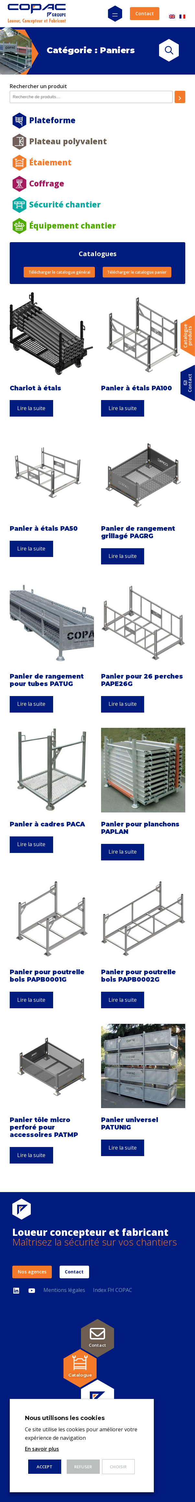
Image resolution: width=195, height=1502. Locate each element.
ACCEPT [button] (44, 1467)
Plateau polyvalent (68, 141)
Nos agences (32, 1272)
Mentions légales (64, 1290)
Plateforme (52, 120)
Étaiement (50, 162)
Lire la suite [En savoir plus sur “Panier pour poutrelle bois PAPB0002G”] (123, 999)
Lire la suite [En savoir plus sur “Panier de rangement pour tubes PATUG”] (31, 703)
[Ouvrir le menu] (115, 14)
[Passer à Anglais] (172, 14)
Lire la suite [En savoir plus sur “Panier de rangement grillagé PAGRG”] (123, 556)
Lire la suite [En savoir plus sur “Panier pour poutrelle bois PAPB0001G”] (31, 999)
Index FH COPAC (112, 1290)
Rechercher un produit (38, 86)
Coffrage (46, 183)
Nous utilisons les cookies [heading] (65, 1418)
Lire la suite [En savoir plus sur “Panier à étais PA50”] (31, 548)
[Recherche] (180, 97)
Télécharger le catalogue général (59, 272)
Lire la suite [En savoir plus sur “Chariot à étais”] (31, 408)
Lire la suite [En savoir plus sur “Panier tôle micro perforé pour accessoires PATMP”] (31, 1155)
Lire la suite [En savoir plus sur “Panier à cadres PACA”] (31, 844)
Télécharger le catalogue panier (136, 272)
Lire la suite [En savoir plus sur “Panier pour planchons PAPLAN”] (123, 851)
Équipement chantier (72, 225)
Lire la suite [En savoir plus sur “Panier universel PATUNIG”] (123, 1147)
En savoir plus (42, 1448)
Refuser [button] (83, 1467)
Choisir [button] (118, 1467)
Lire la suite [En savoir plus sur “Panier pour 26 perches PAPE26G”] (123, 703)
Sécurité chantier (65, 204)
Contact (144, 13)
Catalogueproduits (187, 336)
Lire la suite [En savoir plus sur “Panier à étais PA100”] (123, 408)
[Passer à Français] (182, 14)
